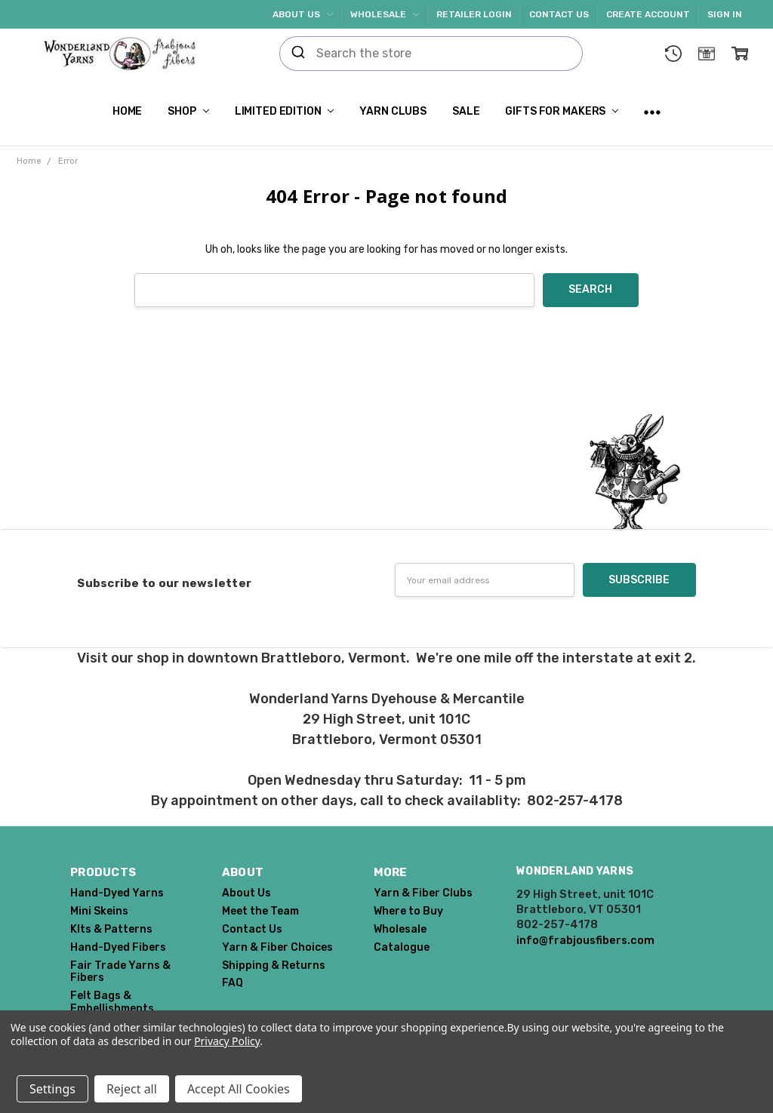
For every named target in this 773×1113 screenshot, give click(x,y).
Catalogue (402, 947)
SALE (465, 111)
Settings (52, 1089)
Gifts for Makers (561, 111)
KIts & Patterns (111, 929)
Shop (188, 111)
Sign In (724, 14)
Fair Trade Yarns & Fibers (120, 972)
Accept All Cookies (238, 1089)
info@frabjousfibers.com (585, 940)
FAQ (232, 982)
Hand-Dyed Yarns (117, 893)
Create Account (648, 14)
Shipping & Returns (273, 965)
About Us (303, 14)
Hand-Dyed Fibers (118, 947)
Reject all (131, 1089)
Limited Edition (284, 111)
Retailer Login (474, 14)
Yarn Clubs (393, 111)
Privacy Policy (227, 1041)
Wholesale (384, 14)
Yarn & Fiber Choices (277, 947)
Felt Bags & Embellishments (112, 1002)
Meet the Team (260, 911)
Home (127, 111)
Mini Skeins (99, 911)
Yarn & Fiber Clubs (423, 893)
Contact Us (559, 14)
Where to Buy (408, 911)
